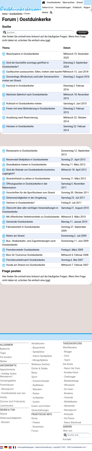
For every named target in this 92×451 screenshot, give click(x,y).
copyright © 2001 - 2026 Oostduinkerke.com (69, 447)
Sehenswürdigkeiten (10, 418)
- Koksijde (68, 414)
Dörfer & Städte (39, 368)
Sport (34, 376)
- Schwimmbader (40, 381)
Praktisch (77, 7)
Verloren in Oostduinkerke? (18, 202)
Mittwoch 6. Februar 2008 (75, 255)
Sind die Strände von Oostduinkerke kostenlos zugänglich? (28, 171)
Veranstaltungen (63, 7)
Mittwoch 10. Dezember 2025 (76, 56)
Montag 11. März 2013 (73, 164)
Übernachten (68, 2)
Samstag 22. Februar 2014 (74, 128)
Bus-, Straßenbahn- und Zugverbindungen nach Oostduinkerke (29, 243)
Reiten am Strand (13, 235)
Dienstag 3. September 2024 (75, 64)
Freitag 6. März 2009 (72, 249)
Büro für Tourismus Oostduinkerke (22, 255)
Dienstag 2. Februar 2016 (73, 87)
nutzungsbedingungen (25, 447)
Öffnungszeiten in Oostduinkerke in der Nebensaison (24, 185)
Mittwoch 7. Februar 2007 (75, 265)
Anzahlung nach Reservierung (20, 117)
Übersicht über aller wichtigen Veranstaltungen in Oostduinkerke (30, 210)
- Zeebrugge (69, 376)
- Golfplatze (37, 397)
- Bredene (68, 393)
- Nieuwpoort (7, 389)
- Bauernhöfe (38, 347)
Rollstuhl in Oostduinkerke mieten (22, 103)
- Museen (5, 422)
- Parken (35, 422)
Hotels (3, 397)
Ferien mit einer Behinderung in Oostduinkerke (28, 108)
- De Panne (68, 418)
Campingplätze (8, 380)
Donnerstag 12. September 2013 (75, 152)
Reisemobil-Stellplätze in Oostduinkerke (25, 159)
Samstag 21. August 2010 (75, 208)
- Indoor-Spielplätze (41, 356)
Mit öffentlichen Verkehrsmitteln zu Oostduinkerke (30, 216)
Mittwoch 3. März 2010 (73, 216)
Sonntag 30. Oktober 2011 (75, 192)
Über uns (67, 430)
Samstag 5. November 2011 (73, 185)
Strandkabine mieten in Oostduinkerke (24, 164)
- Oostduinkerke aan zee (12, 393)
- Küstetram (37, 426)
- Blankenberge (71, 380)
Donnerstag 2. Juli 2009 (74, 235)
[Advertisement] (46, 141)
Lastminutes (6, 405)
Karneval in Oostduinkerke (18, 85)
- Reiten (35, 393)
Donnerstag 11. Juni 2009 (75, 241)
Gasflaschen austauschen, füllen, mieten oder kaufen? (32, 71)
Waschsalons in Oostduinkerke (20, 54)
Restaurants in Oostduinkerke (19, 150)
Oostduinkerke (53, 2)
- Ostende (68, 397)
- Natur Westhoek (72, 422)
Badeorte (5, 348)
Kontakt (67, 439)
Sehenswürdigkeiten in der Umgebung (24, 197)
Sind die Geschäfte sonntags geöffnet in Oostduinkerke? (25, 64)
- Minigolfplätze (39, 360)
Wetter (45, 12)
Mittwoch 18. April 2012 (74, 169)
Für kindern (6, 357)
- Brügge (67, 351)
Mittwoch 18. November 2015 (76, 96)
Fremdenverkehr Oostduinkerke (20, 249)
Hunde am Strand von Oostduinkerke (23, 265)
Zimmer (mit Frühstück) (12, 401)
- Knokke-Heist (70, 372)
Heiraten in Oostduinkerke (18, 126)
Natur (34, 372)
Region (87, 7)
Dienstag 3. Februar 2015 (73, 110)
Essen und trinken (40, 406)
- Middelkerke (70, 401)
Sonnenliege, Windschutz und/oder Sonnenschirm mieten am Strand (30, 78)
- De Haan (68, 389)
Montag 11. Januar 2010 (74, 221)
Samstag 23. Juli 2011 (73, 197)
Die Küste (68, 364)
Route (34, 418)
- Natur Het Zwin (71, 368)
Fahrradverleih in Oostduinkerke (21, 227)
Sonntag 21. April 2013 (73, 159)
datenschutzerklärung (43, 447)
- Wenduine (69, 385)
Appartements (7, 369)
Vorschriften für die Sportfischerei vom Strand (28, 192)
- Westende (69, 405)
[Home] (43, 2)
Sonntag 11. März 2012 (73, 178)
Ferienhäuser (7, 384)
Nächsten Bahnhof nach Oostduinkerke (25, 94)
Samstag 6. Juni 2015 (75, 103)
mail (47, 40)
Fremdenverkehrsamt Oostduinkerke (23, 260)
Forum (34, 430)
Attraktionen (37, 343)
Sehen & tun (47, 7)
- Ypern (66, 360)
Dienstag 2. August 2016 (76, 76)
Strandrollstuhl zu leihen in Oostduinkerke (26, 178)
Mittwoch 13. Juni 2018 (75, 71)
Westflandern (70, 347)
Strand (80, 2)
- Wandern (36, 389)
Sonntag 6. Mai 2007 (72, 260)
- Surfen (35, 401)
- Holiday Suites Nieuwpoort (8, 375)
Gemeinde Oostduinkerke (17, 221)
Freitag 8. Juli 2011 (71, 202)
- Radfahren (37, 385)
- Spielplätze (37, 351)
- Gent (66, 355)
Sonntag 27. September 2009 (73, 229)
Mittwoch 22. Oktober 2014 (74, 119)
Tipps (3, 353)
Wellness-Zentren (40, 364)
